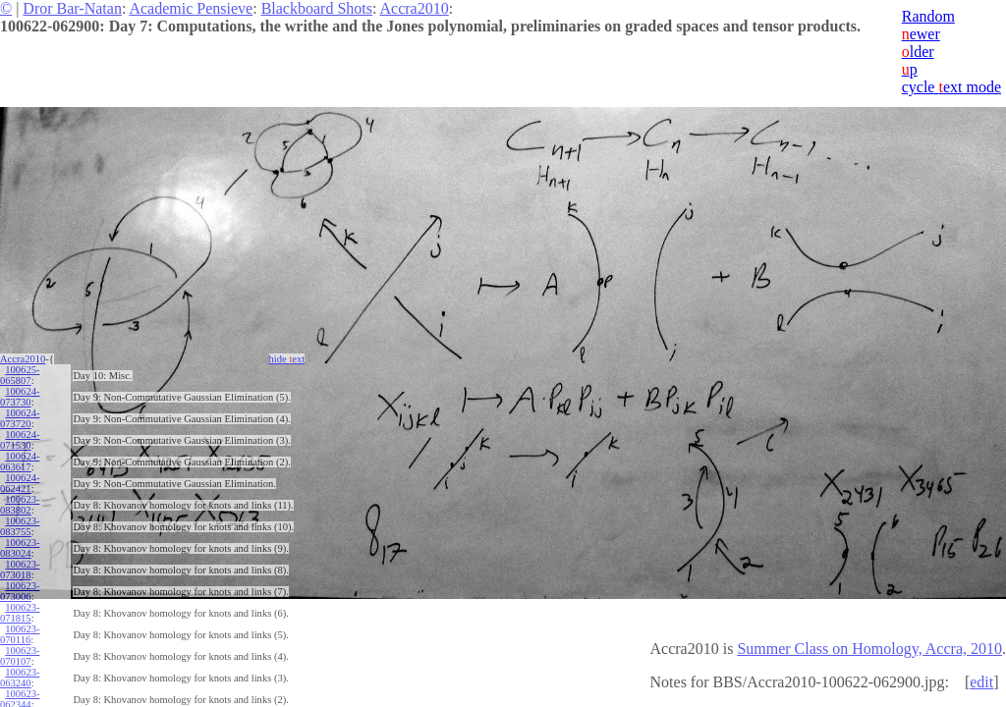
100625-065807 (19, 375)
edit (981, 682)
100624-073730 (19, 397)
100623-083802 (19, 505)
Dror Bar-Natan (72, 8)
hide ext (287, 359)
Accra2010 (414, 8)
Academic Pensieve (190, 8)
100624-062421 (19, 483)
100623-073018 (19, 569)
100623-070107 (19, 656)
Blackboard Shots (316, 8)
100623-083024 (19, 548)
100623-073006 (19, 591)
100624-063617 (19, 461)
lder (918, 51)
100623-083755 (19, 526)
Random (928, 16)
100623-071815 (19, 613)
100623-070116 (19, 634)
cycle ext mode (951, 87)
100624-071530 (19, 440)
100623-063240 (19, 677)
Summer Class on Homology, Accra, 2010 (869, 648)
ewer (921, 34)
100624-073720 (19, 418)
